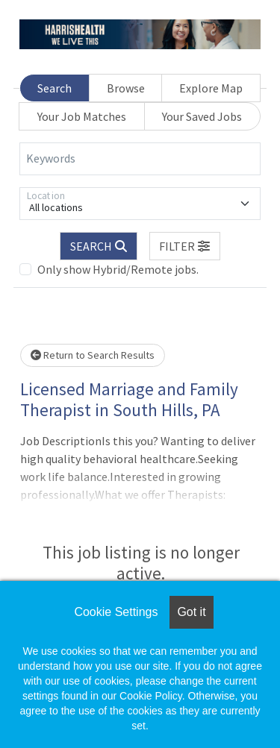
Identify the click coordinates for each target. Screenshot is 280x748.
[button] (185, 246)
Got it (191, 612)
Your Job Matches (81, 116)
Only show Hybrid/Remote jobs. (118, 269)
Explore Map (211, 88)
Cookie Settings (116, 612)
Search (54, 88)
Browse (126, 88)
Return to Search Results (93, 355)
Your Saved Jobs (202, 116)
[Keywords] (140, 158)
